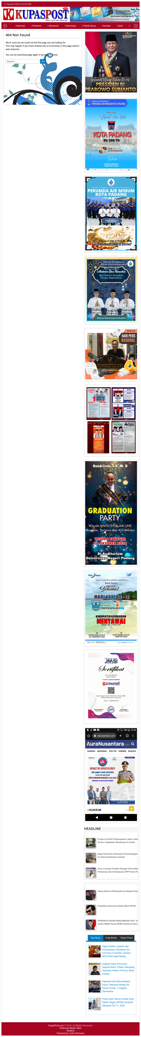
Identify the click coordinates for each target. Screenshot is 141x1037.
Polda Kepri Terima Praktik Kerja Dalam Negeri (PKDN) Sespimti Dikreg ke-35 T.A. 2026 (118, 1002)
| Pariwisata (63, 26)
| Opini (113, 26)
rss (135, 4)
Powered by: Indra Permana (70, 1033)
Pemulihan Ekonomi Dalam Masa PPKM (117, 906)
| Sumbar (99, 26)
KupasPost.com (56, 1025)
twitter (121, 4)
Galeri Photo (126, 938)
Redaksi (70, 1030)
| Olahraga (127, 26)
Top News (95, 938)
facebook (126, 4)
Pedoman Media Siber (71, 1028)
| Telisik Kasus (82, 26)
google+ (131, 4)
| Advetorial (46, 26)
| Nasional (13, 26)
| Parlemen (29, 26)
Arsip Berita (111, 938)
